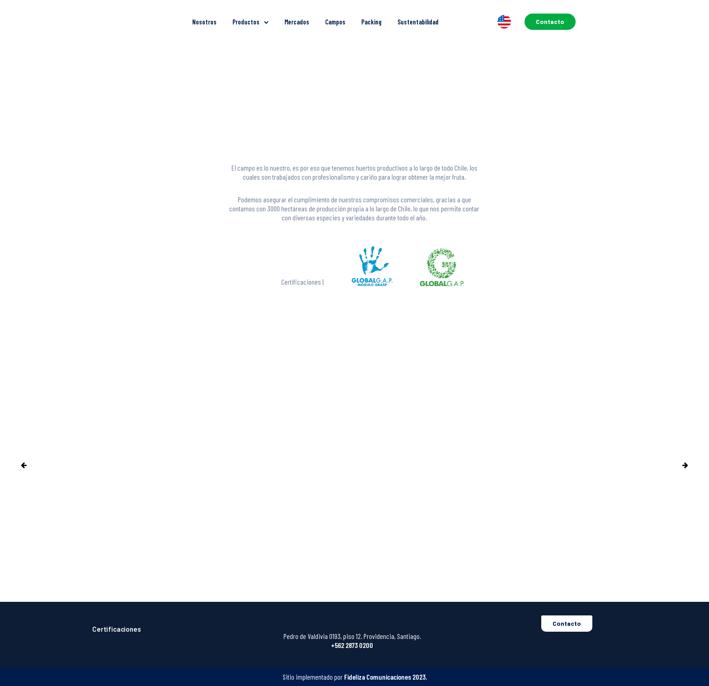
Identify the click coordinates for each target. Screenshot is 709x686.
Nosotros (204, 22)
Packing (371, 22)
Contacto (550, 21)
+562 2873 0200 (352, 645)
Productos (246, 22)
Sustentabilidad (418, 22)
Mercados (296, 22)
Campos (335, 22)
